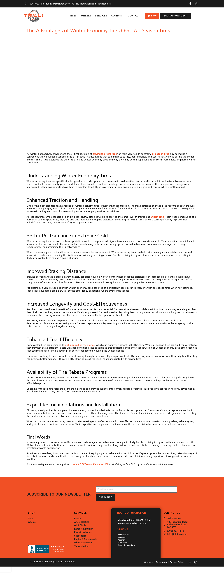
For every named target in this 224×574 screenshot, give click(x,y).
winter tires (157, 216)
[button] (73, 16)
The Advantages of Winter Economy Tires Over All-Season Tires (98, 31)
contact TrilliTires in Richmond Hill (89, 464)
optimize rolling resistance (80, 344)
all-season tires (160, 153)
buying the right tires (105, 153)
